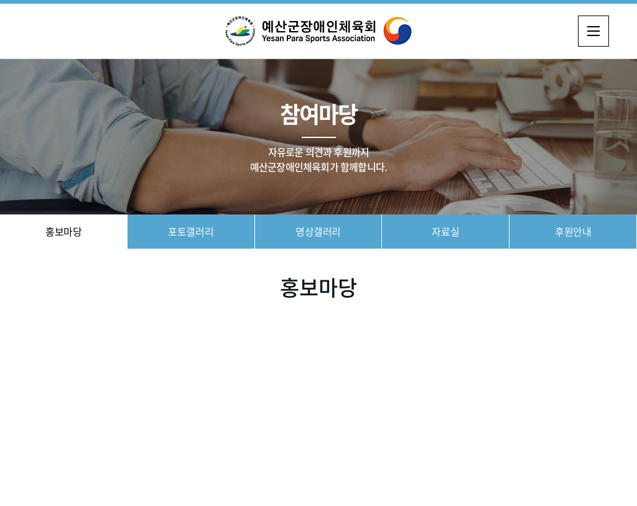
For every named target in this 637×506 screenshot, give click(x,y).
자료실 (445, 231)
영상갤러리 (318, 231)
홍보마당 (63, 231)
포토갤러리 (190, 231)
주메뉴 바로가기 (0, 0)
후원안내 (573, 231)
